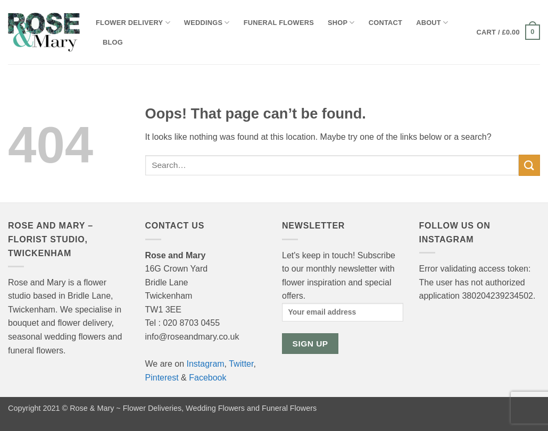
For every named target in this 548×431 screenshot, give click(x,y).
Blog (113, 42)
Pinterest (162, 377)
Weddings (207, 23)
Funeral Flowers (279, 23)
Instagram (205, 363)
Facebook (207, 377)
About (432, 23)
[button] (508, 32)
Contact (385, 23)
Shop (341, 23)
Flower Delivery (133, 23)
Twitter (241, 363)
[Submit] (529, 165)
